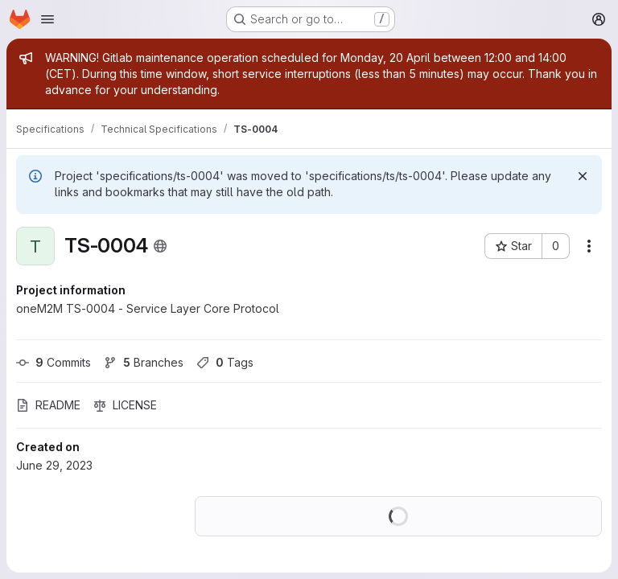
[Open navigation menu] (47, 19)
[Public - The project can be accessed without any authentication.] (160, 246)
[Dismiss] (582, 176)
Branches (143, 362)
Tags (224, 362)
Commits (53, 362)
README (48, 405)
